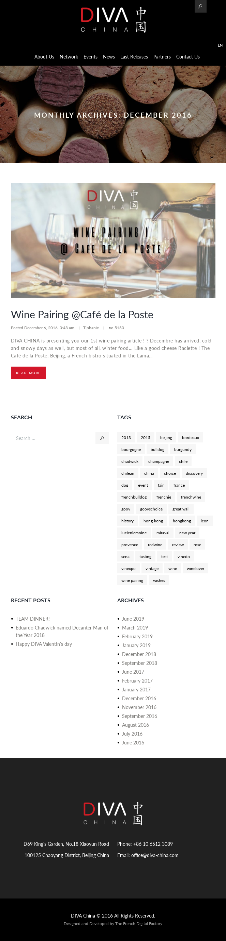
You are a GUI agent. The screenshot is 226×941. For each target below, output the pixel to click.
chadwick (129, 461)
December (139, 654)
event (143, 485)
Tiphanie (91, 327)
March (135, 628)
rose (197, 544)
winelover (195, 568)
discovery (194, 473)
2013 (126, 437)
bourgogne (131, 449)
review (178, 544)
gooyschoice (151, 508)
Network (69, 57)
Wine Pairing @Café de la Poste (82, 314)
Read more (28, 373)
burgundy (183, 449)
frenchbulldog (134, 496)
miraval (162, 532)
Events (90, 57)
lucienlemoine (134, 532)
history (127, 520)
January (136, 645)
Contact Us (188, 57)
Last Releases (134, 57)
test (164, 556)
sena (125, 556)
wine (172, 568)
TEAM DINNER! (33, 619)
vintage (152, 568)
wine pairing (132, 580)
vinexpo (128, 568)
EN (220, 45)
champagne (158, 461)
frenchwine (191, 496)
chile (183, 461)
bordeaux (190, 437)
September (139, 663)
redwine (155, 544)
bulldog (157, 449)
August (135, 725)
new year (187, 532)
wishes (159, 580)
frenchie (163, 496)
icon (205, 520)
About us (44, 57)
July (132, 734)
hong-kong (153, 520)
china (149, 473)
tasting (145, 556)
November (139, 707)
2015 (145, 437)
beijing (166, 437)
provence (129, 544)
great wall (181, 508)
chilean (127, 473)
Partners (162, 57)
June (133, 619)
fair (161, 485)
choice (170, 473)
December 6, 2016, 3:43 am (49, 327)
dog (124, 485)
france (179, 485)
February (137, 636)
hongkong (182, 520)
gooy (125, 508)
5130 (119, 327)
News (109, 57)
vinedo (184, 556)
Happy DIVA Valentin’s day (44, 644)
